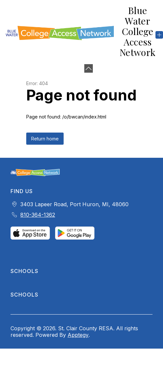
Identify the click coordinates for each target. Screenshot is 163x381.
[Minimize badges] (88, 68)
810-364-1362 (37, 214)
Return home (45, 138)
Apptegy (78, 335)
